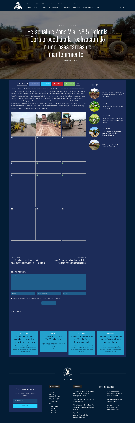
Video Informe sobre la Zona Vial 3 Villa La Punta (112, 107)
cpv (61, 60)
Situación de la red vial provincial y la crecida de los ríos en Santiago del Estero (113, 95)
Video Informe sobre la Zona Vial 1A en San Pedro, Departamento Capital (112, 120)
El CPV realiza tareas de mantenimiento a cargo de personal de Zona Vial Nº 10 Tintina (28, 261)
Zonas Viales (72, 25)
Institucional (106, 90)
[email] (25, 401)
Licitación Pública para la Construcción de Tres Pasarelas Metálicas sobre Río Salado (68, 261)
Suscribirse (25, 406)
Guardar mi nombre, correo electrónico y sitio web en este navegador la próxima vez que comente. (36, 298)
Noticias (62, 25)
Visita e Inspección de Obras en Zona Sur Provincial (112, 146)
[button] (74, 4)
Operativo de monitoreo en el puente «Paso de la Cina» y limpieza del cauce (111, 133)
